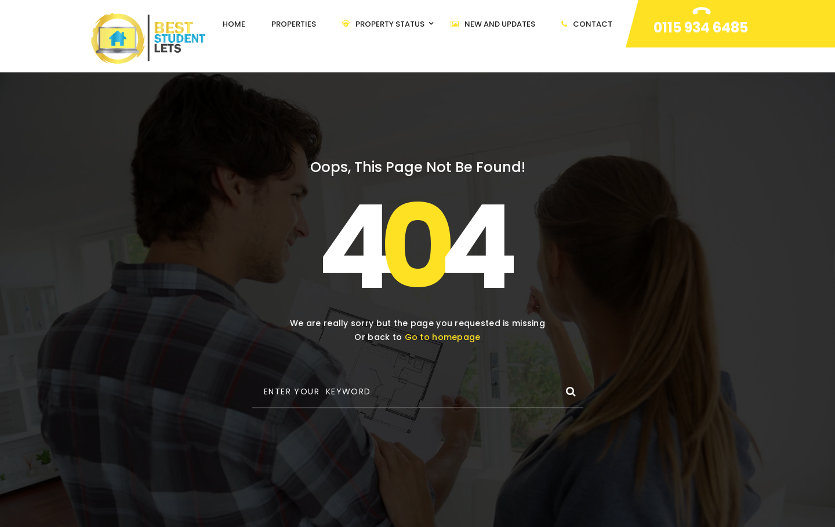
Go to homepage (443, 337)
